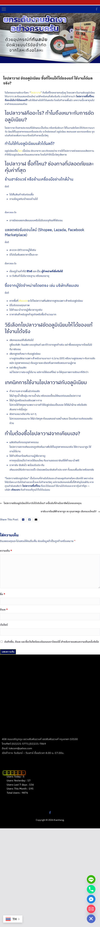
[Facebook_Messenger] (91, 899)
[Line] (91, 879)
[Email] (91, 909)
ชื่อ (2, 594)
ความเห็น (6, 550)
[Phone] (91, 889)
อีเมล (4, 609)
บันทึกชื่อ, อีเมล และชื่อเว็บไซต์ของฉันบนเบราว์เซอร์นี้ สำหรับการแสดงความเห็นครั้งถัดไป (51, 641)
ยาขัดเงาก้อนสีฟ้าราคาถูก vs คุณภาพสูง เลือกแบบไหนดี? (70, 512)
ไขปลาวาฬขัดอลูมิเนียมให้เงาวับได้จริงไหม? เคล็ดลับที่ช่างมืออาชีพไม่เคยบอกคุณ (40, 503)
